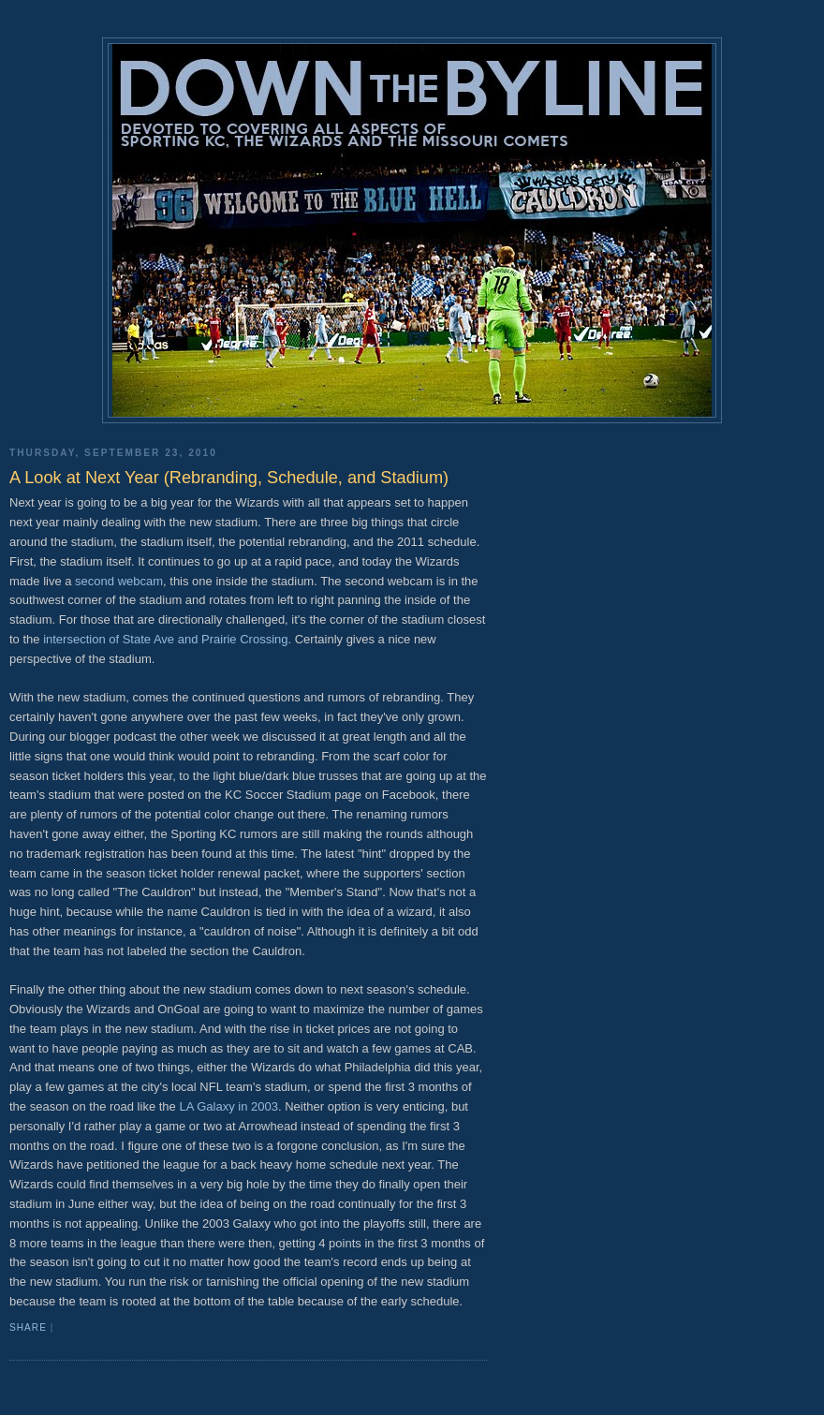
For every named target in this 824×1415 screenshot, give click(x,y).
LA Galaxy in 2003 (228, 1106)
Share (28, 1327)
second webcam (119, 581)
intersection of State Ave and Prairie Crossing (165, 639)
